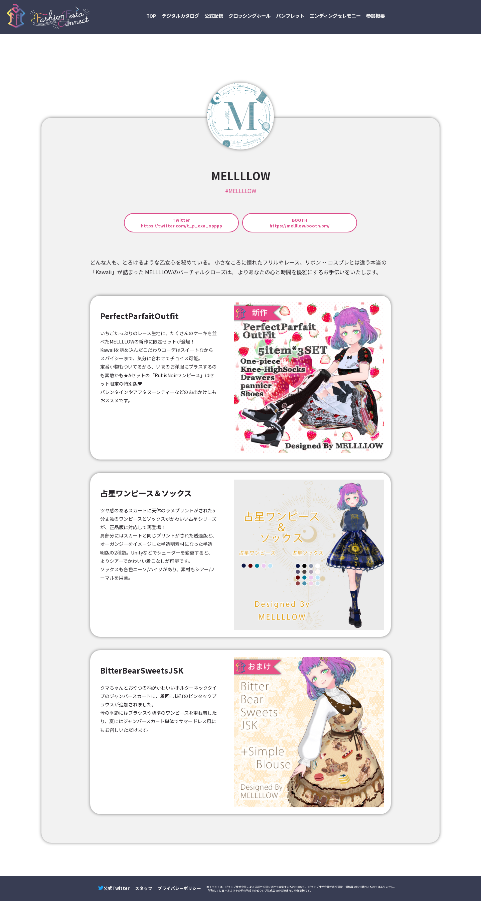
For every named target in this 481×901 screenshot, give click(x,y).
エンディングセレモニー (335, 15)
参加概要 (375, 15)
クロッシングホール (249, 15)
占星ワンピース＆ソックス (146, 493)
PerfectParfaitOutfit (139, 315)
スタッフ (143, 888)
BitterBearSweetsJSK (141, 670)
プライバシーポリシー (179, 888)
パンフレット (290, 15)
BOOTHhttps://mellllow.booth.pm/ (300, 222)
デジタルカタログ (180, 15)
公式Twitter (114, 888)
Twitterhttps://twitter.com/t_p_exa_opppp (181, 222)
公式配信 (213, 15)
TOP (151, 15)
